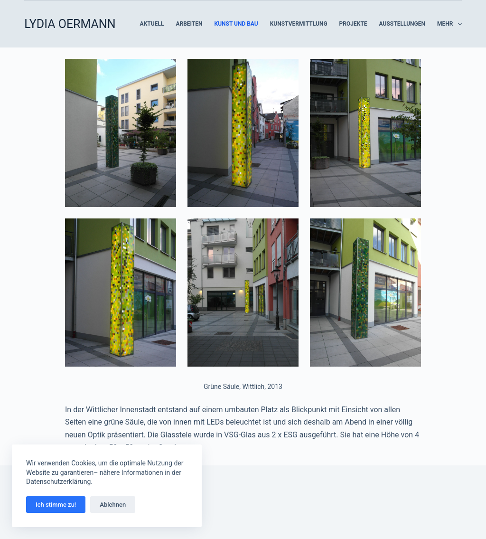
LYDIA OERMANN (69, 24)
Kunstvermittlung (298, 23)
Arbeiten (189, 23)
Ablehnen (113, 504)
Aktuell (152, 23)
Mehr (449, 24)
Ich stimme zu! (56, 504)
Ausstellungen (402, 23)
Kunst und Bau (236, 23)
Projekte (353, 23)
